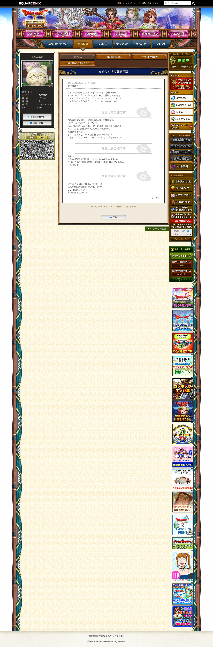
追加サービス (150, 34)
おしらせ (34, 34)
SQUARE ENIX (30, 3)
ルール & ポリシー (130, 3)
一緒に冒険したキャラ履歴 (77, 63)
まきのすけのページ (57, 43)
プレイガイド (63, 34)
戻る (113, 217)
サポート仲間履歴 (149, 57)
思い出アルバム (113, 57)
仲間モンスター (122, 45)
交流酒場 (92, 34)
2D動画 (31, 138)
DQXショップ (179, 34)
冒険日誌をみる (37, 117)
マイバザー (141, 45)
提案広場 (121, 34)
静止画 (42, 138)
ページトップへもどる (157, 228)
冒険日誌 (83, 45)
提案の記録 (37, 123)
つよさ (102, 45)
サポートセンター (154, 3)
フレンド (161, 45)
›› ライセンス (120, 636)
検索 (193, 3)
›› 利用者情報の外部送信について (101, 636)
